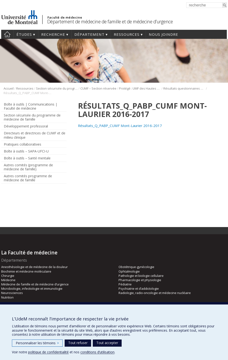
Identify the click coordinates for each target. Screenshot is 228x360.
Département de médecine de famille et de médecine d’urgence (110, 21)
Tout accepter (107, 342)
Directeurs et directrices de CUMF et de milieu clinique (34, 135)
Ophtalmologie (129, 271)
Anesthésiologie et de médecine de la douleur (34, 267)
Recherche (53, 34)
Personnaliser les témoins (37, 343)
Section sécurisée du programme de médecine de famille (57, 88)
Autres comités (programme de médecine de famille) (28, 167)
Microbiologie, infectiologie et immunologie (31, 288)
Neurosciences (12, 293)
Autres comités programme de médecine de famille (28, 178)
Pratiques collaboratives (22, 144)
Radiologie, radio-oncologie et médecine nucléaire (155, 293)
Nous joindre (163, 34)
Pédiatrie (125, 284)
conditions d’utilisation (97, 352)
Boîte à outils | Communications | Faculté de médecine (30, 106)
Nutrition (7, 297)
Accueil (7, 34)
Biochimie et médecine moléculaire (26, 271)
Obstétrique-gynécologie (136, 267)
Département (89, 34)
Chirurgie (7, 276)
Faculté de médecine (64, 17)
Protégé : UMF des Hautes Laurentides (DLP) (140, 88)
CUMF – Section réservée (98, 88)
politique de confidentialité (48, 352)
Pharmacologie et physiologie (140, 280)
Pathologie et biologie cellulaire (141, 276)
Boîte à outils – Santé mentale (27, 158)
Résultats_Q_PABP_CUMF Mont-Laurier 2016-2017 (120, 125)
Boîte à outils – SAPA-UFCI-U (26, 151)
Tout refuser (78, 342)
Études (24, 34)
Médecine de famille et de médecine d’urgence (35, 284)
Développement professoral (26, 126)
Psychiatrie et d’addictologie (139, 288)
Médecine (8, 280)
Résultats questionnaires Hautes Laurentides (184, 88)
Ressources (127, 34)
